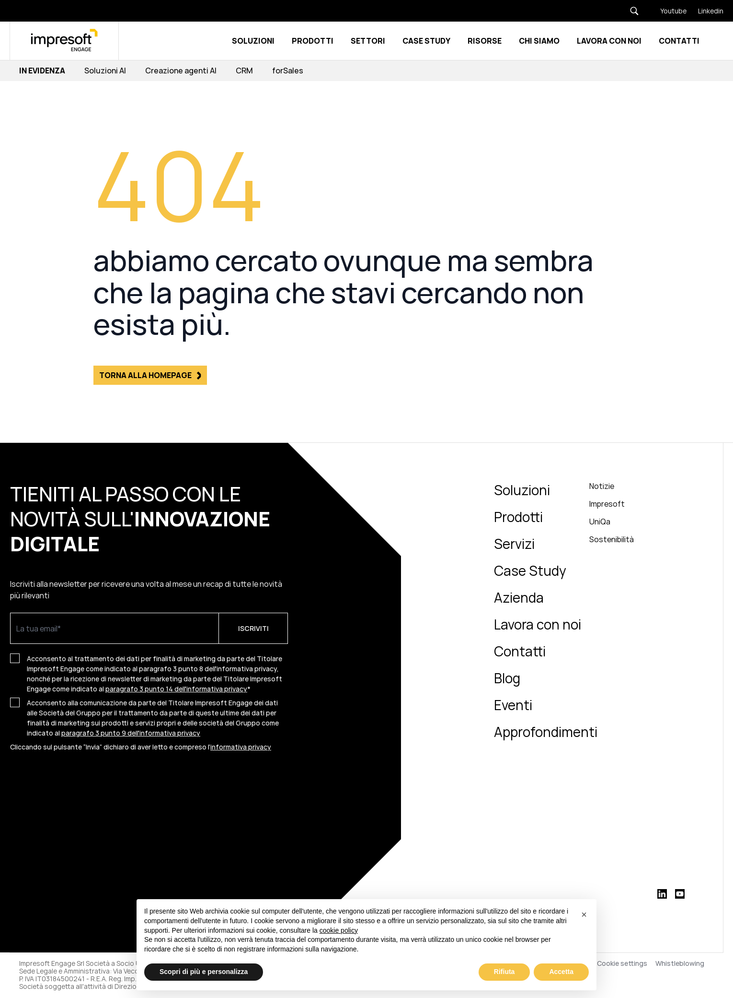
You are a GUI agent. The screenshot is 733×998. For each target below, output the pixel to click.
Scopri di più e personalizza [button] (204, 971)
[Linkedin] (705, 11)
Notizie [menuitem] (601, 486)
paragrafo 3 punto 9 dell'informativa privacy (130, 732)
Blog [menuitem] (507, 678)
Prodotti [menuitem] (518, 517)
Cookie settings (622, 963)
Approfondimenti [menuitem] (545, 732)
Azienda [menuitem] (519, 597)
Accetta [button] (561, 971)
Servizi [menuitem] (514, 544)
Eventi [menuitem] (513, 705)
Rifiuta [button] (504, 971)
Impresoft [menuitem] (607, 504)
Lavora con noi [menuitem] (537, 624)
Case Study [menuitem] (530, 570)
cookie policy (339, 930)
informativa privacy (240, 746)
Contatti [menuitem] (520, 651)
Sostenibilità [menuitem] (611, 539)
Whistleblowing (680, 963)
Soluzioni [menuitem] (522, 490)
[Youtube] (668, 11)
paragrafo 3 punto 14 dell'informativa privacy (176, 688)
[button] (584, 914)
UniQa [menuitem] (599, 521)
